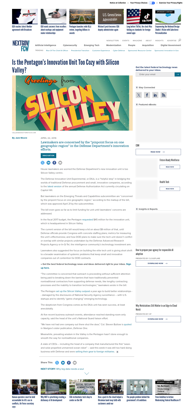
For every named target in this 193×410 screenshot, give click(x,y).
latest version (54, 186)
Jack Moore (21, 138)
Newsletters (112, 40)
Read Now (158, 152)
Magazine (137, 40)
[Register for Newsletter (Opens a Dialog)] (178, 74)
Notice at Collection (118, 3)
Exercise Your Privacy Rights (170, 3)
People (131, 45)
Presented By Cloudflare (148, 258)
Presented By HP (143, 314)
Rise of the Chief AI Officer (57, 50)
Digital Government (171, 45)
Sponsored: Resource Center (140, 50)
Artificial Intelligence (45, 45)
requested (87, 219)
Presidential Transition (80, 50)
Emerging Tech (91, 45)
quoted (127, 324)
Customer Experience (101, 50)
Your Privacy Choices (142, 3)
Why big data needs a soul (70, 369)
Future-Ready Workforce (169, 160)
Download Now (158, 263)
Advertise (171, 40)
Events (125, 40)
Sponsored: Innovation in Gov (167, 50)
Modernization (113, 45)
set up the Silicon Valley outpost (73, 291)
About (149, 40)
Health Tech (164, 182)
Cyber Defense (119, 50)
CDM (137, 145)
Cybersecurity (70, 45)
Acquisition (148, 45)
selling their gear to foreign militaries (95, 351)
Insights (159, 40)
